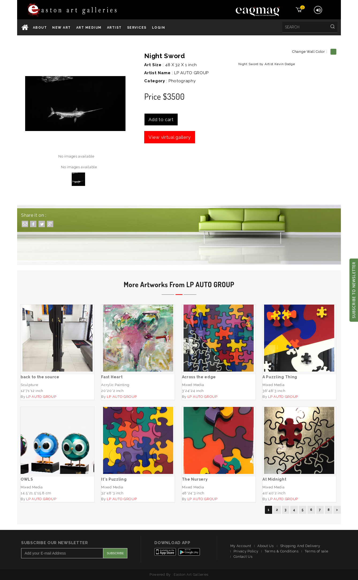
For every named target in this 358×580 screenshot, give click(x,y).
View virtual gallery (169, 137)
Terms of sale (316, 551)
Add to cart (161, 119)
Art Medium (89, 27)
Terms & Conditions (282, 551)
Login (158, 27)
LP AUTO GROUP (191, 72)
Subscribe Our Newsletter (54, 542)
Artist (114, 27)
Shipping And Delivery (300, 546)
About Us (265, 546)
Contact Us (243, 557)
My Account (240, 546)
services (137, 27)
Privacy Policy (246, 551)
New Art (61, 27)
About (40, 27)
